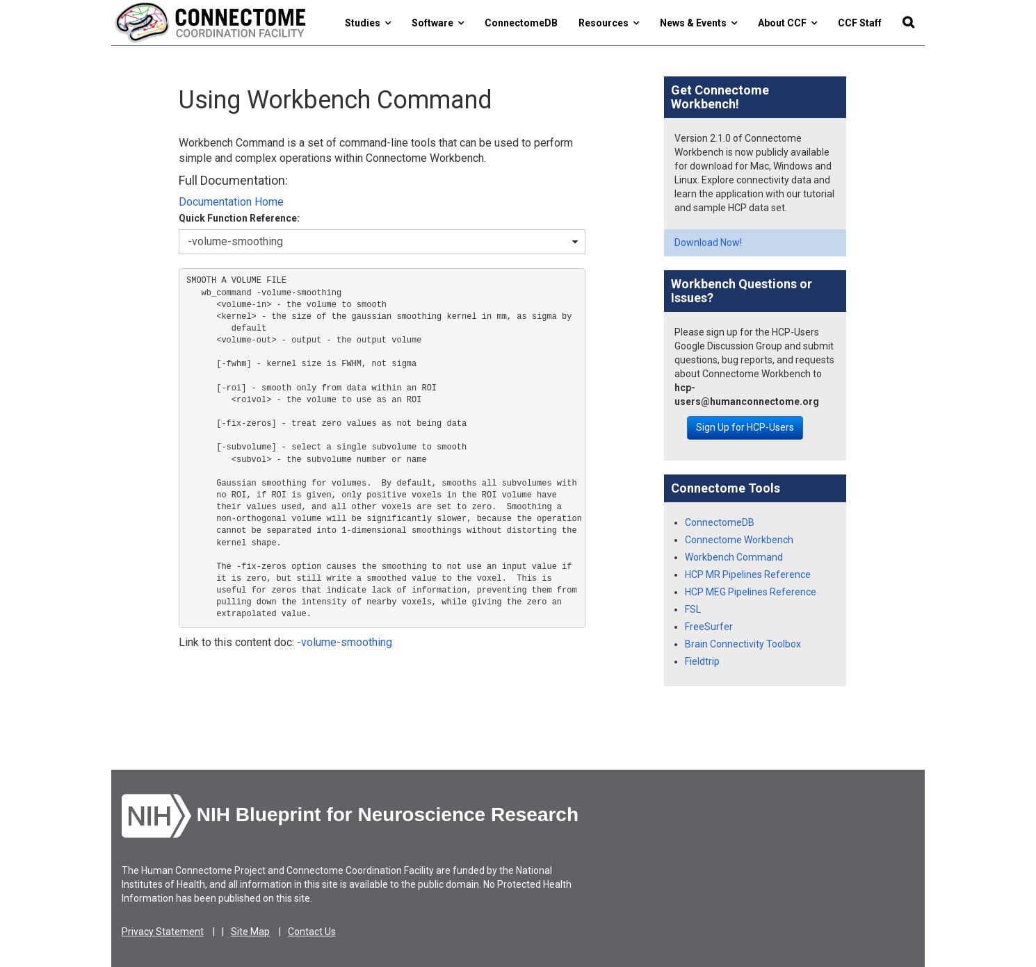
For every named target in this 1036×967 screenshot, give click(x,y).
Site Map (250, 931)
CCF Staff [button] (860, 22)
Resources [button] (608, 22)
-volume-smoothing (344, 642)
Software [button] (438, 22)
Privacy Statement (163, 931)
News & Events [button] (698, 22)
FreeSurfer (709, 626)
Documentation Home (231, 201)
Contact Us (312, 931)
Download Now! (708, 242)
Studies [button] (368, 22)
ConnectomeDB (719, 522)
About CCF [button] (787, 22)
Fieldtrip (702, 661)
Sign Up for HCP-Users (745, 427)
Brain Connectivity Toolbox (743, 644)
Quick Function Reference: (239, 218)
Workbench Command (734, 557)
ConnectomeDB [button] (521, 22)
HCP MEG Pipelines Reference (750, 591)
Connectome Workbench (739, 539)
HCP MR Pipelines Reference (748, 574)
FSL (693, 609)
